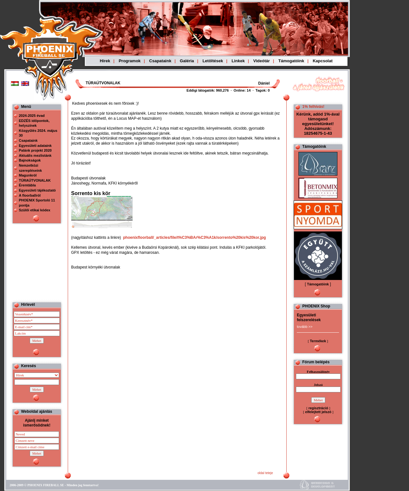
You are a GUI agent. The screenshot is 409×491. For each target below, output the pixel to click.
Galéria (187, 60)
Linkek (238, 60)
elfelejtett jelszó (318, 412)
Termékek (318, 341)
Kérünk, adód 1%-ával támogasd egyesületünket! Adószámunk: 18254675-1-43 (317, 124)
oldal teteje (265, 473)
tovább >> (305, 327)
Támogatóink (291, 60)
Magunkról (28, 175)
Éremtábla (27, 185)
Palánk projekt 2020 (35, 150)
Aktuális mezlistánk (35, 155)
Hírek (105, 60)
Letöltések (213, 60)
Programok (130, 60)
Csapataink (160, 60)
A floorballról (30, 195)
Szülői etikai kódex (34, 210)
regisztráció (318, 408)
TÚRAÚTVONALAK (35, 180)
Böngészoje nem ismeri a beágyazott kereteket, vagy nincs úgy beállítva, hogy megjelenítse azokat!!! (211, 83)
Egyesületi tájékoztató (37, 190)
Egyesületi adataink (35, 145)
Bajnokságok (30, 160)
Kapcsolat (323, 60)
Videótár (261, 60)
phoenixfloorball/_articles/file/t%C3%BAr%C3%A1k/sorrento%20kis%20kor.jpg (194, 237)
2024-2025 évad (32, 115)
